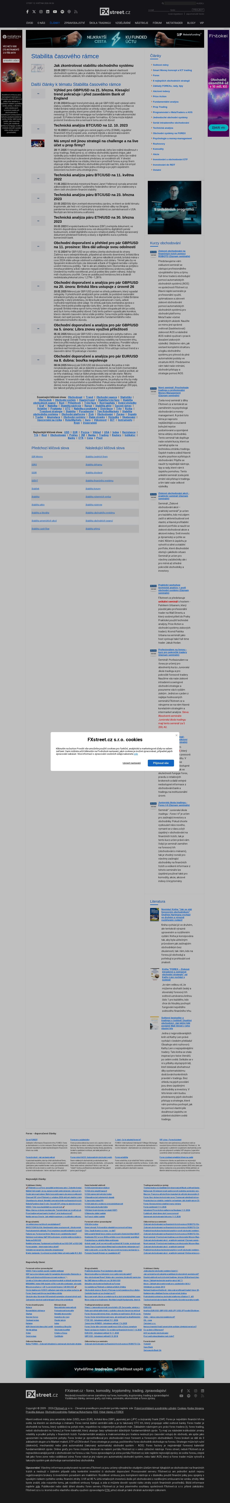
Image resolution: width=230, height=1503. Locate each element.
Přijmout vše (161, 763)
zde (136, 754)
